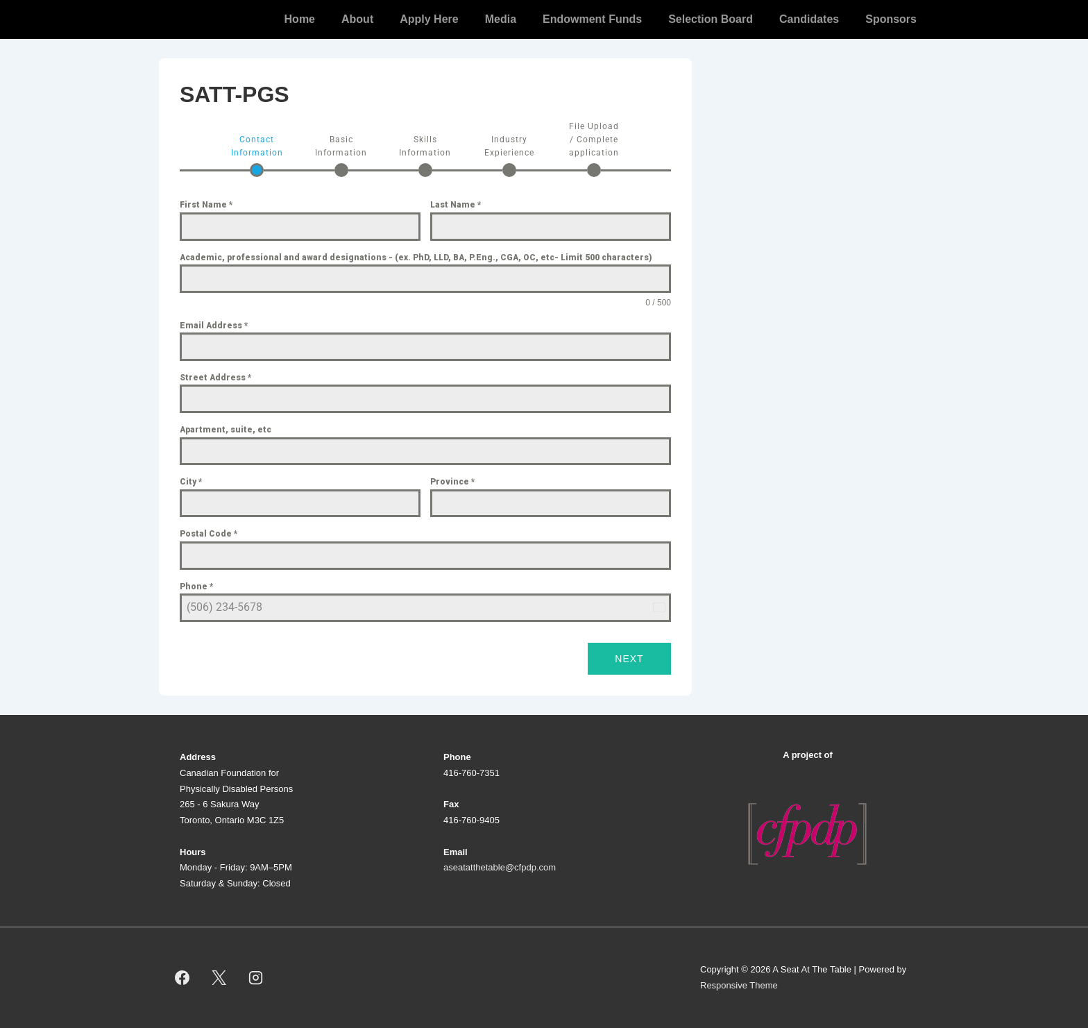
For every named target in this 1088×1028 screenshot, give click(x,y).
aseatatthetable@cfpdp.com (499, 867)
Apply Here (429, 19)
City (191, 482)
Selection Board (710, 19)
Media (500, 19)
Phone (197, 586)
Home (299, 19)
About (357, 19)
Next (629, 658)
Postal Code (209, 534)
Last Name (456, 205)
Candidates (809, 19)
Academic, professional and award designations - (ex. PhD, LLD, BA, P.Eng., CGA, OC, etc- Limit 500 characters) (416, 257)
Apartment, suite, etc (225, 430)
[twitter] (219, 978)
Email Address (214, 325)
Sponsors (891, 19)
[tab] (257, 155)
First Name (206, 205)
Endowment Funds (592, 19)
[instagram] (256, 978)
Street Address (216, 377)
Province (452, 482)
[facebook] (182, 978)
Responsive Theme (739, 985)
